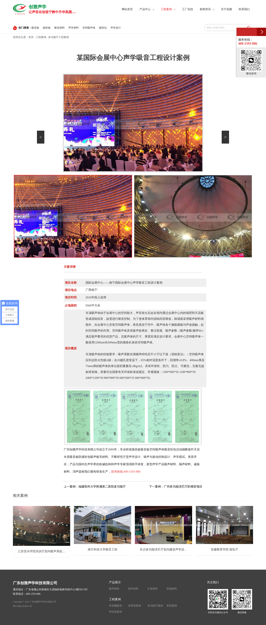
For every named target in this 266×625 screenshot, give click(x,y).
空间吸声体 (88, 27)
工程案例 (41, 37)
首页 (31, 37)
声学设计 (115, 27)
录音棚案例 (115, 605)
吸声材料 (114, 588)
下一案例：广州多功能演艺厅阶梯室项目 (175, 486)
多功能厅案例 (155, 605)
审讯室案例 (115, 611)
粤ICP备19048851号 (22, 606)
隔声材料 (133, 588)
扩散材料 (152, 588)
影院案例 (172, 605)
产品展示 (115, 582)
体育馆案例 (134, 605)
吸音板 (35, 27)
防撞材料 (172, 588)
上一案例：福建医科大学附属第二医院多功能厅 (95, 486)
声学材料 (73, 27)
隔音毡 (103, 27)
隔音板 (47, 27)
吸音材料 (59, 27)
